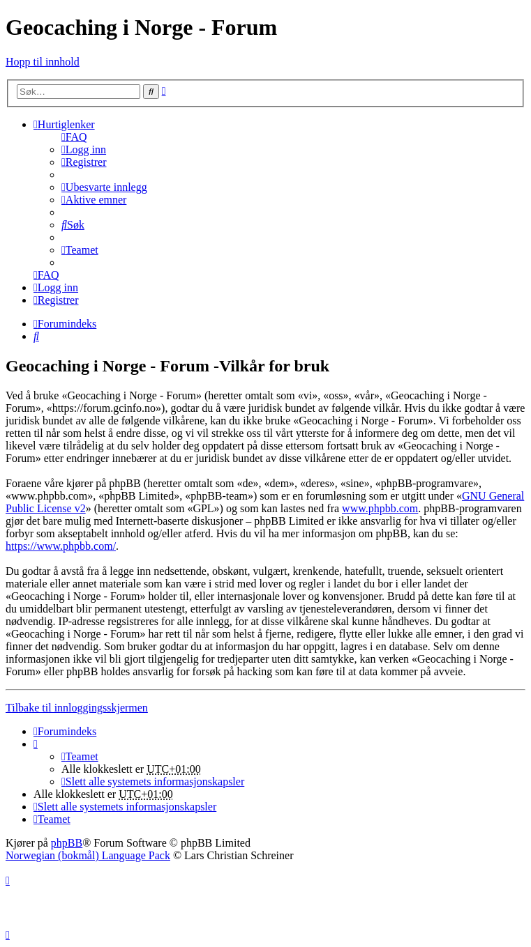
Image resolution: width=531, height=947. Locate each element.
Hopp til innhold (43, 62)
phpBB (66, 843)
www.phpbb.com (380, 508)
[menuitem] (74, 137)
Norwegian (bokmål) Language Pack (88, 855)
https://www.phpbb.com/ (61, 546)
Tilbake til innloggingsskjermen (77, 708)
